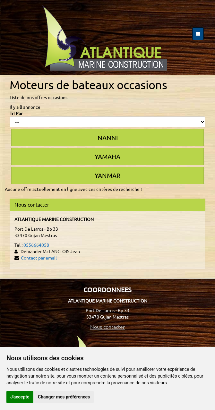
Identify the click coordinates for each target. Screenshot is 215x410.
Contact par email (39, 258)
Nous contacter (107, 326)
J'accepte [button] (20, 396)
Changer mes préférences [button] (64, 396)
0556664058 (36, 245)
